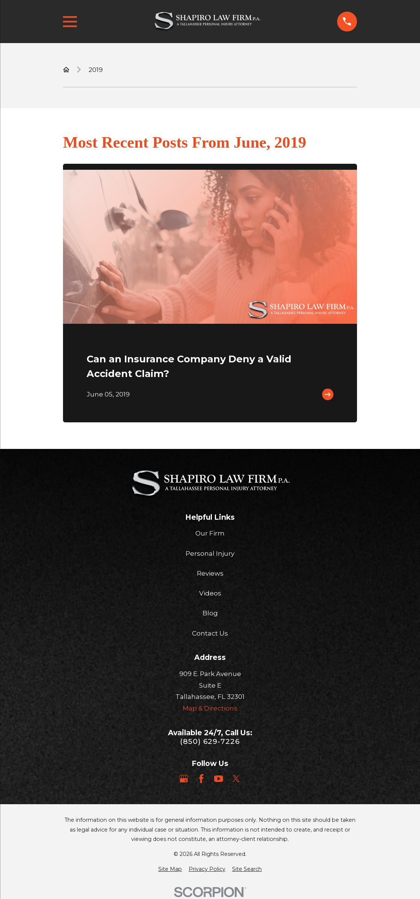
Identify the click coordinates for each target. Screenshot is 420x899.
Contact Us (210, 633)
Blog (210, 613)
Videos (210, 593)
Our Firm (210, 533)
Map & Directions (210, 708)
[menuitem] (170, 869)
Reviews (210, 573)
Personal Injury (210, 553)
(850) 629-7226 (210, 741)
